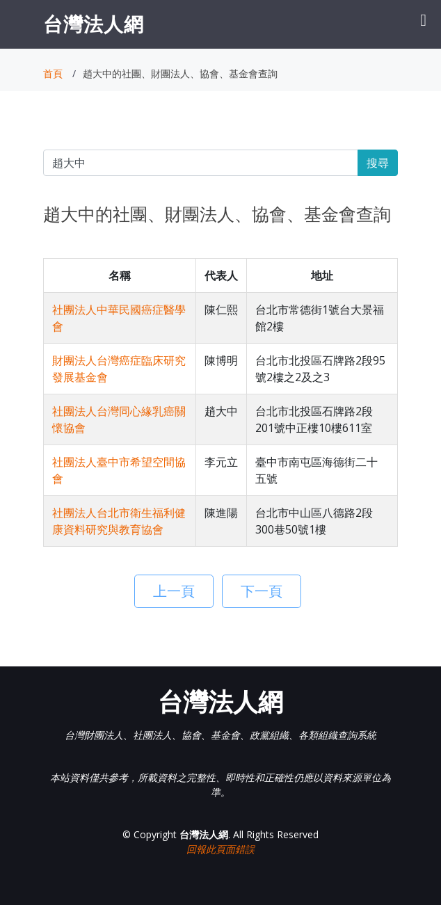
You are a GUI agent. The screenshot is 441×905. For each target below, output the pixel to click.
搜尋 (378, 162)
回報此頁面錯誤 (220, 849)
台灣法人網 (93, 23)
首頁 (53, 73)
